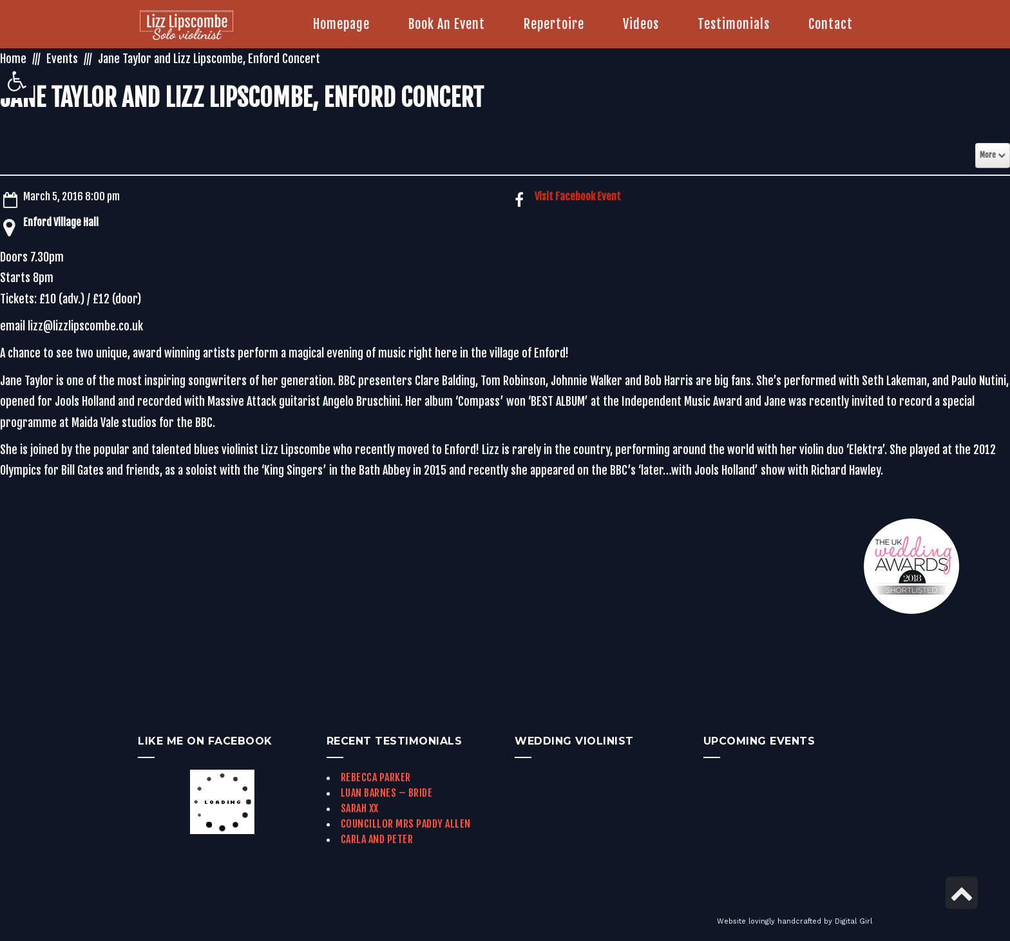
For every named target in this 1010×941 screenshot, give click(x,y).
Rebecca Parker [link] (376, 777)
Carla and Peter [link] (377, 839)
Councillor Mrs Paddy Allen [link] (406, 823)
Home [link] (13, 59)
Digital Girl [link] (853, 921)
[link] (16, 81)
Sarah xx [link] (360, 808)
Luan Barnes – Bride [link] (387, 792)
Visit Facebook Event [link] (578, 196)
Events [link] (62, 59)
